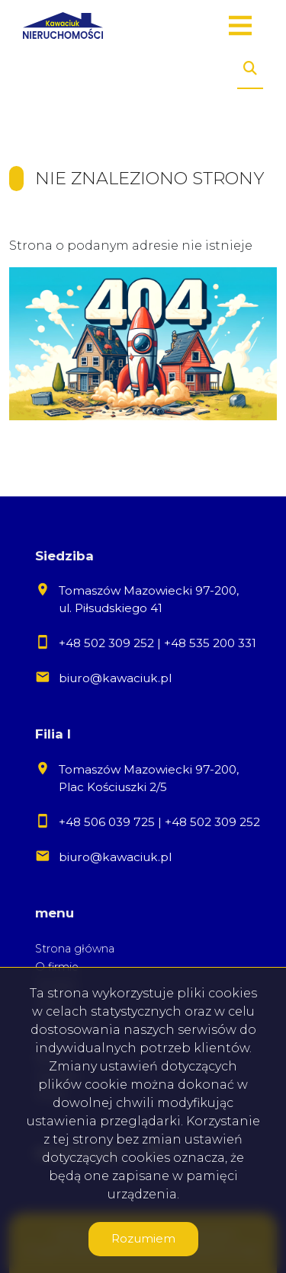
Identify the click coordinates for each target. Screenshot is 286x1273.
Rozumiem (143, 1238)
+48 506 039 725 (107, 822)
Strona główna (74, 949)
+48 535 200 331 (210, 643)
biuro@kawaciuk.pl (115, 678)
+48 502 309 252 (106, 643)
